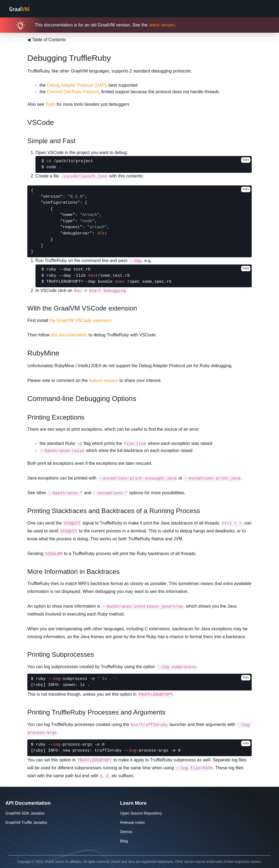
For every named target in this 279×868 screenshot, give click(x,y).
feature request (103, 380)
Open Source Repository (141, 813)
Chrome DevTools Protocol (73, 91)
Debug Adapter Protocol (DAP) (76, 85)
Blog (124, 841)
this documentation (69, 335)
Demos (126, 832)
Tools (50, 104)
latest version (162, 25)
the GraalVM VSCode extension (80, 320)
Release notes (132, 822)
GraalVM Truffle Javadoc (26, 822)
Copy (245, 159)
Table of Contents (46, 39)
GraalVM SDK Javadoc (25, 813)
